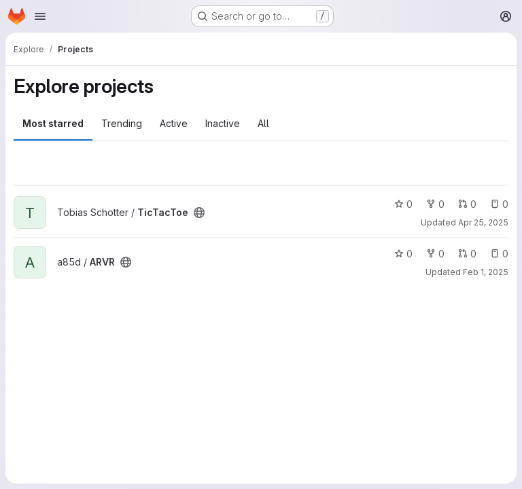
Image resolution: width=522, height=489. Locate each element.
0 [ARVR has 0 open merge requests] (467, 253)
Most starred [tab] (53, 123)
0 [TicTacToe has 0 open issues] (499, 204)
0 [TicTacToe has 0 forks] (435, 204)
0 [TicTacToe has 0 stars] (403, 204)
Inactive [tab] (222, 123)
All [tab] (263, 123)
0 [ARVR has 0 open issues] (499, 253)
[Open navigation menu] (40, 16)
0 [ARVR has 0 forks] (435, 253)
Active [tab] (174, 123)
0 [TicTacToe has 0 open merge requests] (467, 204)
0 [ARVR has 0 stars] (403, 253)
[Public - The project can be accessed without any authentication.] (199, 212)
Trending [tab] (121, 123)
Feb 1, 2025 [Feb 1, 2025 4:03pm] (485, 272)
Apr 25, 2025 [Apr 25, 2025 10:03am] (483, 222)
